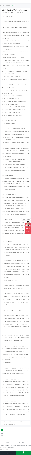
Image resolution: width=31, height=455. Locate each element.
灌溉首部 (25, 445)
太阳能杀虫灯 (13, 445)
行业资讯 (13, 5)
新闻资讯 (8, 5)
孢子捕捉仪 (5, 447)
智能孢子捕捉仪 (5, 16)
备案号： (8, 449)
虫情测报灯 (7, 445)
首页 (3, 5)
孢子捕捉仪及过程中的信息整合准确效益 (14, 421)
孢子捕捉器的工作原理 (10, 424)
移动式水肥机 (20, 445)
